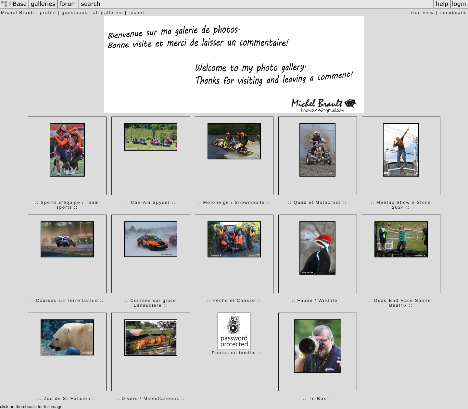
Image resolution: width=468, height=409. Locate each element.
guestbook (75, 12)
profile (48, 12)
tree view (422, 12)
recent (137, 12)
